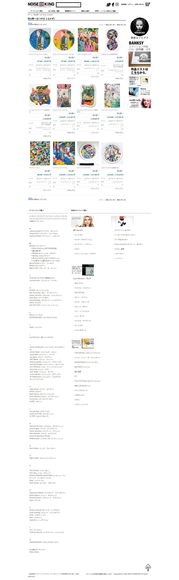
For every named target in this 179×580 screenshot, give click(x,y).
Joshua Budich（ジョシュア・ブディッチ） (45, 374)
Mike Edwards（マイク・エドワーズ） (43, 433)
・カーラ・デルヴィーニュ (82, 240)
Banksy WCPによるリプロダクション (46, 258)
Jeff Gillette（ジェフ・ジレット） (41, 359)
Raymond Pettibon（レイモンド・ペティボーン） (47, 493)
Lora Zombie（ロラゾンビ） (39, 411)
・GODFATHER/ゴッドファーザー (85, 362)
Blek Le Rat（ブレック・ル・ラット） (43, 268)
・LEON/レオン (79, 395)
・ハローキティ (118, 254)
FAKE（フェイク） (36, 327)
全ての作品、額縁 (53, 11)
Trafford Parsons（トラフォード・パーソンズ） (47, 532)
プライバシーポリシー (52, 574)
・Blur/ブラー (78, 283)
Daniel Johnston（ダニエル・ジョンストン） (46, 295)
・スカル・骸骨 (118, 249)
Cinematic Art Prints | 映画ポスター (42, 278)
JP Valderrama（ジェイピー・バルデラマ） (45, 377)
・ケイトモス (78, 235)
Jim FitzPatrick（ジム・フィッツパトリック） (46, 367)
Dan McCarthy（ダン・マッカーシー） (43, 293)
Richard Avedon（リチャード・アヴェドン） (45, 498)
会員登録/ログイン (127, 4)
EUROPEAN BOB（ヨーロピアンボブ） (43, 317)
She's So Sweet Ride (84, 168)
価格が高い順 (121, 25)
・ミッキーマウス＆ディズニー (124, 235)
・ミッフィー (118, 258)
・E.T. (75, 376)
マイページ (40, 574)
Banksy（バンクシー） (37, 246)
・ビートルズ (78, 325)
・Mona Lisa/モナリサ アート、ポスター (128, 244)
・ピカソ (76, 249)
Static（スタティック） (37, 515)
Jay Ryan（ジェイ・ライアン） (41, 357)
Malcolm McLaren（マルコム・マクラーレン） (46, 426)
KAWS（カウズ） (35, 392)
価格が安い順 (110, 25)
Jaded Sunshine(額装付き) (110, 168)
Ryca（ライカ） (35, 500)
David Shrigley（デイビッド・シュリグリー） (46, 300)
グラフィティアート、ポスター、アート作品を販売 (41, 4)
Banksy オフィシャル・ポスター (44, 253)
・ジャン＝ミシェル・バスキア (84, 254)
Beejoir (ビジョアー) (37, 266)
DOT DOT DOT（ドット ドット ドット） (44, 305)
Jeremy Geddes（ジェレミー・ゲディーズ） (45, 362)
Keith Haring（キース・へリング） (42, 394)
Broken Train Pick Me (60, 110)
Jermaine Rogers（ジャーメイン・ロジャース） (47, 364)
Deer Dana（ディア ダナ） (39, 298)
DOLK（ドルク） (35, 303)
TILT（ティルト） (35, 530)
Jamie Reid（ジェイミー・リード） (42, 354)
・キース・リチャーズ (81, 302)
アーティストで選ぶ (37, 11)
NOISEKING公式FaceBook (113, 4)
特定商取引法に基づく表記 (70, 574)
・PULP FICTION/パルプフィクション (87, 381)
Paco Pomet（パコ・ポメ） (39, 470)
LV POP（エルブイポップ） (39, 416)
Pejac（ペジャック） (37, 480)
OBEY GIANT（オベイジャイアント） (43, 458)
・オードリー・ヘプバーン (82, 244)
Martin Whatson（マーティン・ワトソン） (45, 431)
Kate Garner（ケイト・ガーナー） (42, 389)
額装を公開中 (85, 11)
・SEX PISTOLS (78, 293)
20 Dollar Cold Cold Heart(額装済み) (87, 111)
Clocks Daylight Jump (84, 54)
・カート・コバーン (80, 297)
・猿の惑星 (77, 372)
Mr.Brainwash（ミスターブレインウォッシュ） (46, 438)
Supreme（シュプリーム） (39, 520)
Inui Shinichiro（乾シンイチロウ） (41, 337)
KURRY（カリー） (36, 401)
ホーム (30, 15)
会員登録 (32, 574)
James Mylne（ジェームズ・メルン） (43, 352)
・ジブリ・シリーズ (80, 404)
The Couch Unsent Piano (109, 110)
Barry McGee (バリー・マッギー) (41, 263)
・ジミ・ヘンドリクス (81, 311)
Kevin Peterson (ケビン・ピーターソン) (43, 396)
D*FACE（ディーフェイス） (39, 290)
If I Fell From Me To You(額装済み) (39, 111)
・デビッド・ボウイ (80, 307)
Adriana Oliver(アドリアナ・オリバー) (43, 231)
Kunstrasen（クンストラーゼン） (41, 399)
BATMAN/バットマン (82, 367)
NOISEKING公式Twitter (108, 4)
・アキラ (76, 400)
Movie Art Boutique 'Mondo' (39, 436)
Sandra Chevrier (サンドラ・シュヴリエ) (44, 510)
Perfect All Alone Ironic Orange (63, 54)
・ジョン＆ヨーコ (79, 330)
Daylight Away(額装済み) (109, 54)
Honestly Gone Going (60, 168)
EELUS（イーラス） (36, 315)
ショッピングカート (148, 4)
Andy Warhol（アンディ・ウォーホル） (44, 233)
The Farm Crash (34, 168)
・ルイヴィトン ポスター (122, 230)
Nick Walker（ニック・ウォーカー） (42, 448)
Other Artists (34, 552)
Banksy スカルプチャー (41, 256)
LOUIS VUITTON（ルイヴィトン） (41, 414)
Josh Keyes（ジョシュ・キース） (41, 372)
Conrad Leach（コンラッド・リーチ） (43, 280)
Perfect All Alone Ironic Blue (38, 54)
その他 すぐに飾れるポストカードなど (46, 261)
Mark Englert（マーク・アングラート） (43, 429)
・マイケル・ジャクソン (82, 288)
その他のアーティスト (37, 550)
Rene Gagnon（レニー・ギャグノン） (43, 495)
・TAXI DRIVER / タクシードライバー (87, 353)
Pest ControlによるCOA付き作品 (44, 248)
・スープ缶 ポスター (120, 240)
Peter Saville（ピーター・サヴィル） (42, 483)
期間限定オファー (70, 11)
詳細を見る (47, 78)
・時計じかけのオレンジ (82, 386)
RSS (117, 4)
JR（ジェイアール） (36, 379)
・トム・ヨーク (78, 316)
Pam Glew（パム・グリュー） (40, 473)
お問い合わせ (139, 4)
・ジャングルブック (80, 390)
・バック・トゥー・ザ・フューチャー (86, 358)
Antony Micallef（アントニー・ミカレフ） (44, 236)
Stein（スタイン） (36, 517)
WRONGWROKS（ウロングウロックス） (44, 542)
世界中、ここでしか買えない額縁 (105, 11)
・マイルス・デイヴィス (82, 321)
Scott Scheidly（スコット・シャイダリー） (45, 513)
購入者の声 (37, 251)
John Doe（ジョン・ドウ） (39, 369)
